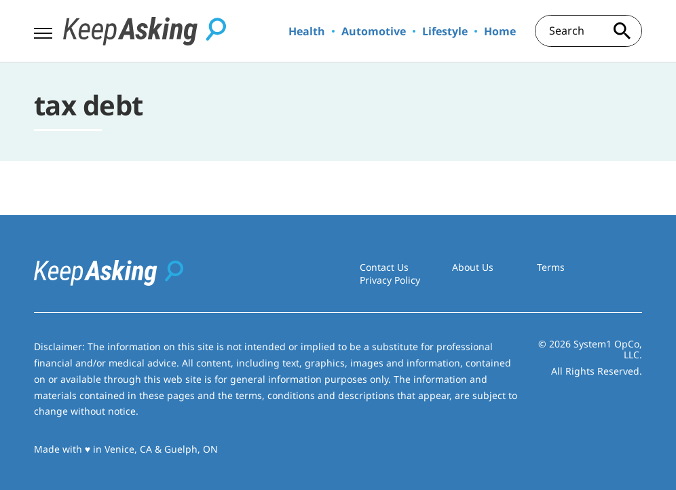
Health (306, 31)
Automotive (373, 31)
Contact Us (384, 267)
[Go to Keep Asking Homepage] (144, 31)
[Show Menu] (43, 30)
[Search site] (621, 31)
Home (500, 31)
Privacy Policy (390, 280)
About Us (472, 267)
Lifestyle (445, 31)
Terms (551, 267)
